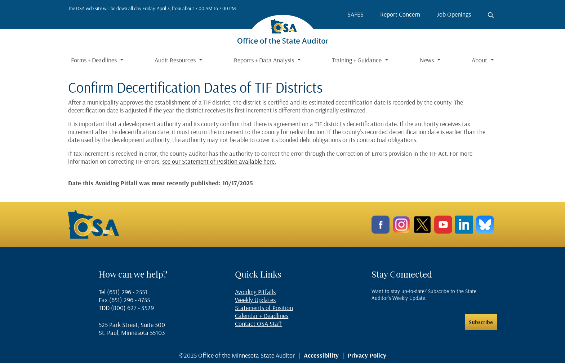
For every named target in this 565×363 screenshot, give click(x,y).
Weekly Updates (255, 300)
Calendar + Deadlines (261, 315)
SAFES (355, 14)
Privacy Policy (367, 355)
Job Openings (454, 14)
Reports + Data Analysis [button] (264, 60)
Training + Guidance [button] (357, 60)
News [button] (427, 60)
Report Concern (400, 14)
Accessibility (321, 355)
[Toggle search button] (491, 15)
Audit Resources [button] (176, 60)
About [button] (480, 60)
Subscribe (481, 322)
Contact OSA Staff (258, 323)
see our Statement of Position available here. (219, 161)
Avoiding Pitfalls (255, 292)
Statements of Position (264, 308)
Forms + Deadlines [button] (94, 60)
